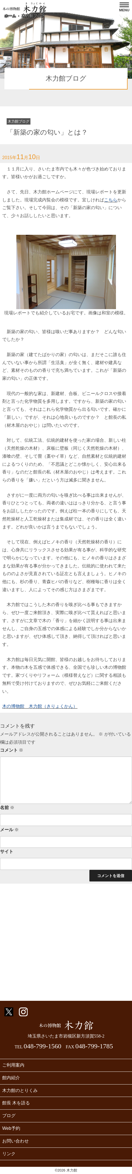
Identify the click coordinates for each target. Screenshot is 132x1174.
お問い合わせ (15, 1141)
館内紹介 (11, 1077)
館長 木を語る (16, 1103)
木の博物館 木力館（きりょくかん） (39, 706)
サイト (6, 851)
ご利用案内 (13, 1065)
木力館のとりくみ (20, 1090)
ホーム (10, 16)
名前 (7, 807)
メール (9, 829)
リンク (8, 1153)
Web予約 (11, 1128)
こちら (110, 200)
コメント (11, 750)
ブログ (8, 1115)
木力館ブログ (33, 16)
